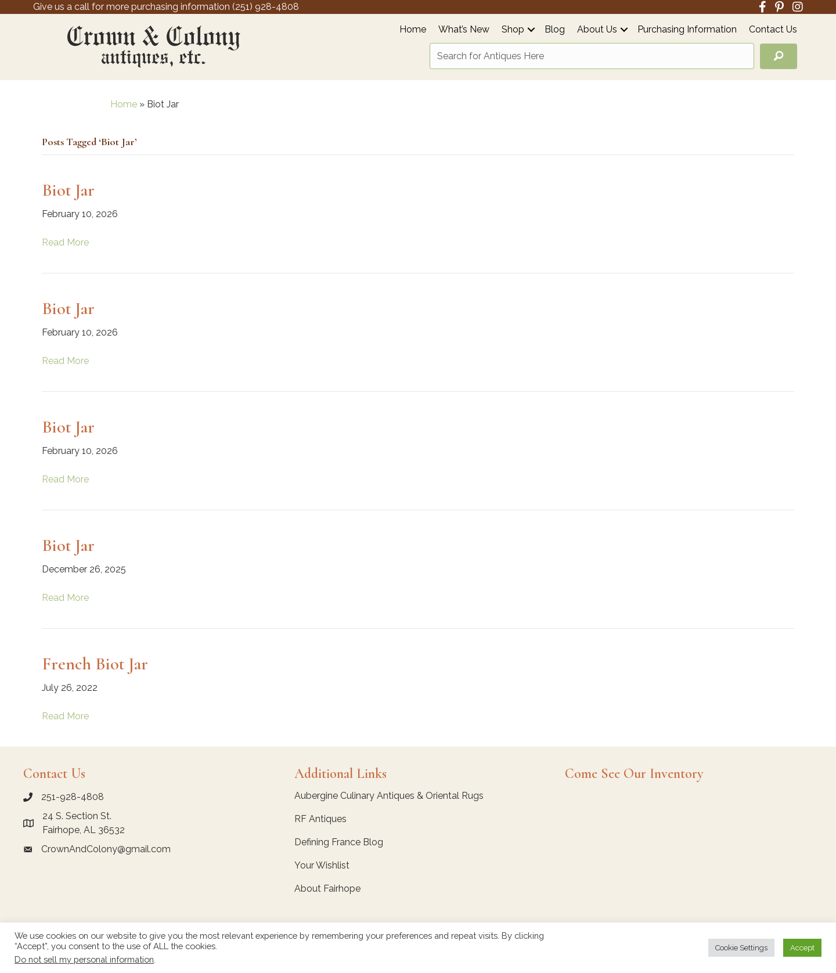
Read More (65, 242)
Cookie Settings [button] (741, 947)
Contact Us (773, 30)
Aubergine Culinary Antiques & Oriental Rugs (389, 795)
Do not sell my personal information (84, 959)
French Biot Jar (95, 664)
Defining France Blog (338, 842)
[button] (531, 29)
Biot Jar (68, 190)
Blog (555, 30)
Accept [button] (802, 947)
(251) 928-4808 (265, 6)
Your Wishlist (321, 865)
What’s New (463, 30)
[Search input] (592, 56)
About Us (597, 30)
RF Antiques (320, 818)
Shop (513, 30)
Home (412, 30)
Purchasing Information (687, 30)
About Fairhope (327, 888)
